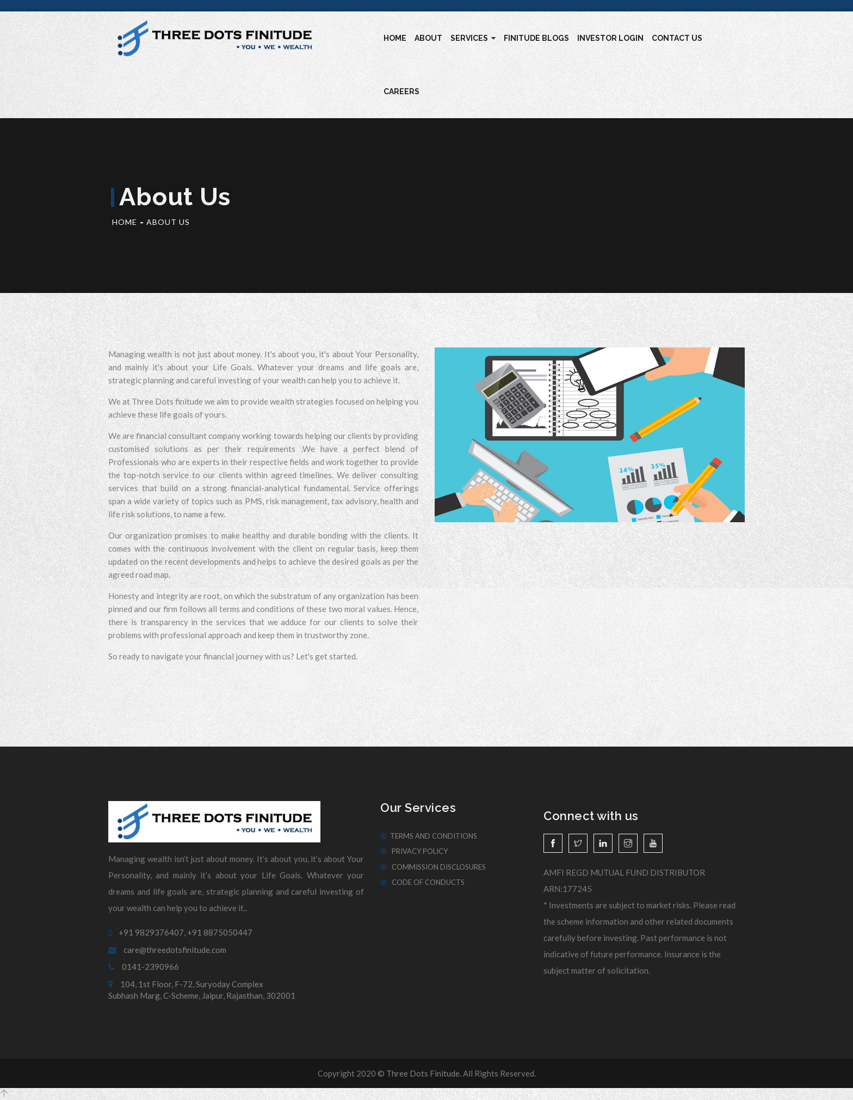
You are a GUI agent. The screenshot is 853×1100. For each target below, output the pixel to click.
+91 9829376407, (147, 932)
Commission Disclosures (433, 867)
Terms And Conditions (428, 836)
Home (395, 38)
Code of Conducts (422, 882)
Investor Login (610, 38)
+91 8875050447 (219, 932)
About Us (168, 222)
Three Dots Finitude (423, 1073)
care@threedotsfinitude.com (167, 950)
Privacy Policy (414, 851)
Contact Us (677, 38)
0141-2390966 (143, 966)
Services (473, 38)
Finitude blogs (536, 38)
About (428, 38)
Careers (401, 91)
